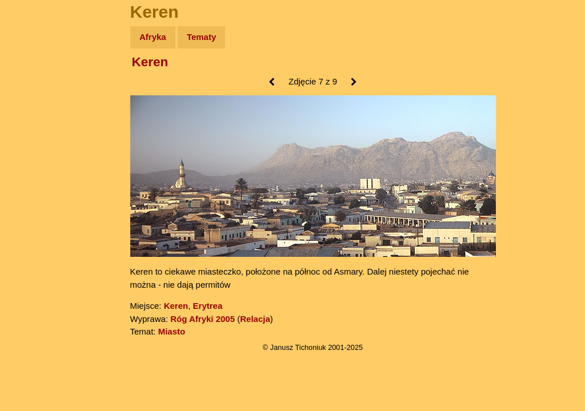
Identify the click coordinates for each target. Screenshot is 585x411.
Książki (34, 147)
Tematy (201, 37)
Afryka (152, 37)
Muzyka (34, 169)
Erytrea (208, 306)
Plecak (33, 191)
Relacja (255, 319)
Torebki (34, 235)
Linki (29, 213)
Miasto (172, 331)
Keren (150, 62)
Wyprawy (38, 81)
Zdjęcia (34, 103)
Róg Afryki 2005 (202, 319)
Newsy (33, 125)
